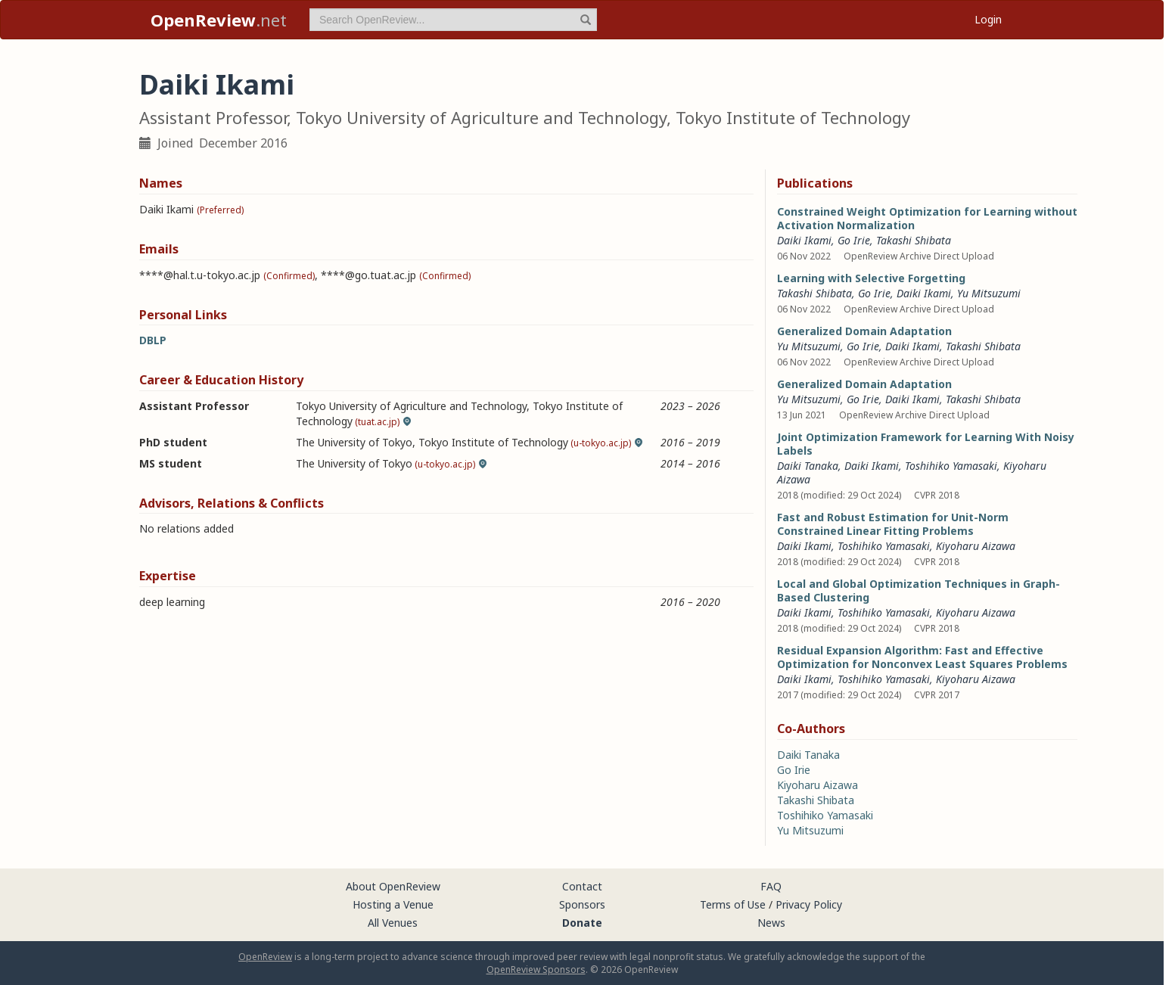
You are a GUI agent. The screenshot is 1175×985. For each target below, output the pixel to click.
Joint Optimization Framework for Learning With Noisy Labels (925, 444)
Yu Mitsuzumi (989, 293)
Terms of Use (733, 904)
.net (219, 19)
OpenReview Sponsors (536, 969)
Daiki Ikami (804, 240)
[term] (453, 19)
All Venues (393, 922)
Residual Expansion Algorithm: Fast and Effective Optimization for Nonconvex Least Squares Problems (922, 657)
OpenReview (265, 956)
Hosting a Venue (393, 904)
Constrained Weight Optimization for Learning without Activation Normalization (927, 218)
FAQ (771, 886)
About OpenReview (393, 886)
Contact (582, 886)
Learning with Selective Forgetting (871, 278)
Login (988, 19)
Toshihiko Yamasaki (951, 465)
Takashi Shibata (983, 399)
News (771, 922)
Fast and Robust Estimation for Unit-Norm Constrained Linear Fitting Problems (893, 524)
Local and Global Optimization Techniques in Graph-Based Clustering (918, 590)
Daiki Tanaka (807, 465)
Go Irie (854, 240)
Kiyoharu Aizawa (975, 546)
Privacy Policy (809, 904)
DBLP (152, 340)
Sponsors (582, 904)
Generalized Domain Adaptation (864, 331)
